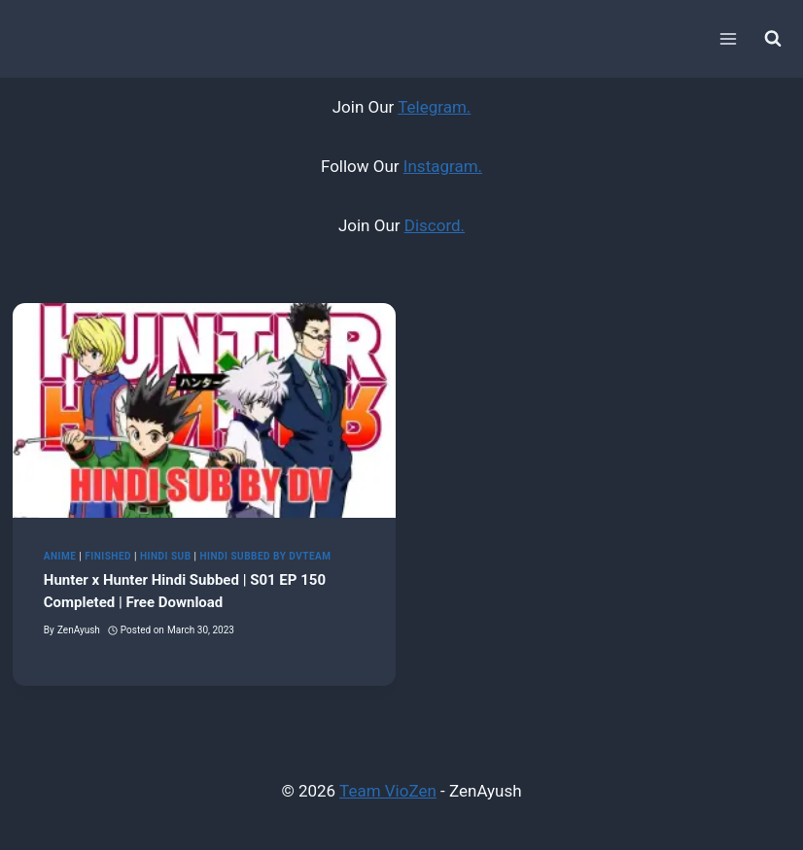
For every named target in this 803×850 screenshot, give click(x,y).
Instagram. (442, 166)
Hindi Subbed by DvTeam (265, 556)
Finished (108, 556)
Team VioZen (387, 790)
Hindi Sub (166, 556)
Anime (60, 556)
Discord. (434, 225)
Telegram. (434, 107)
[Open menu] (728, 38)
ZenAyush (78, 630)
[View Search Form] (772, 38)
